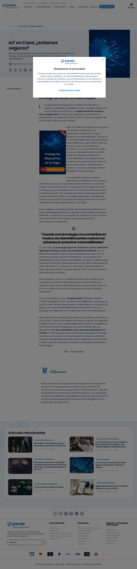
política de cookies (51, 81)
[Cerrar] (102, 59)
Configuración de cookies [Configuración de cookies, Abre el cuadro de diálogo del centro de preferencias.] (69, 90)
